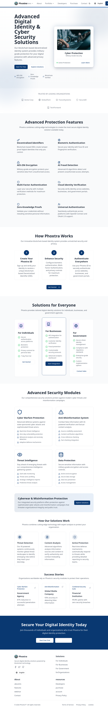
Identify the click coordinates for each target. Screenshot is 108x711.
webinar (17, 691)
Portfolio (49, 3)
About (39, 3)
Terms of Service (68, 705)
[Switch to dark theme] (89, 3)
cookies (91, 705)
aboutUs (17, 684)
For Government (62, 668)
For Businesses (62, 664)
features (17, 688)
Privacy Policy (61, 695)
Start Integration (54, 364)
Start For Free (21, 67)
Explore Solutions (37, 67)
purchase (59, 688)
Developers (62, 3)
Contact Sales (81, 371)
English (98, 3)
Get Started (54, 287)
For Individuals (62, 661)
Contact (84, 3)
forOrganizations (62, 672)
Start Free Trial (44, 640)
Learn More (85, 63)
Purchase (74, 3)
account (59, 691)
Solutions (28, 3)
